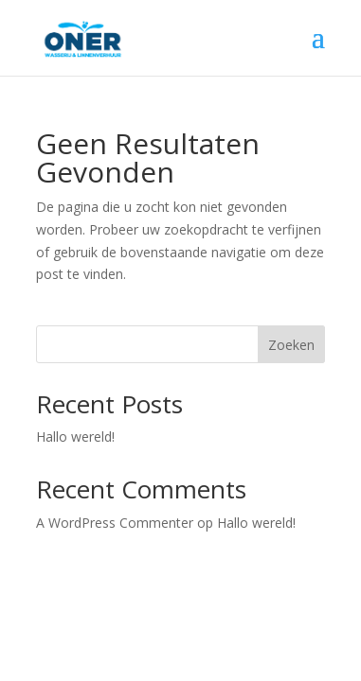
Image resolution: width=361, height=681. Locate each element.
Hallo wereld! (75, 436)
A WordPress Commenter (114, 523)
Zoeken (291, 345)
